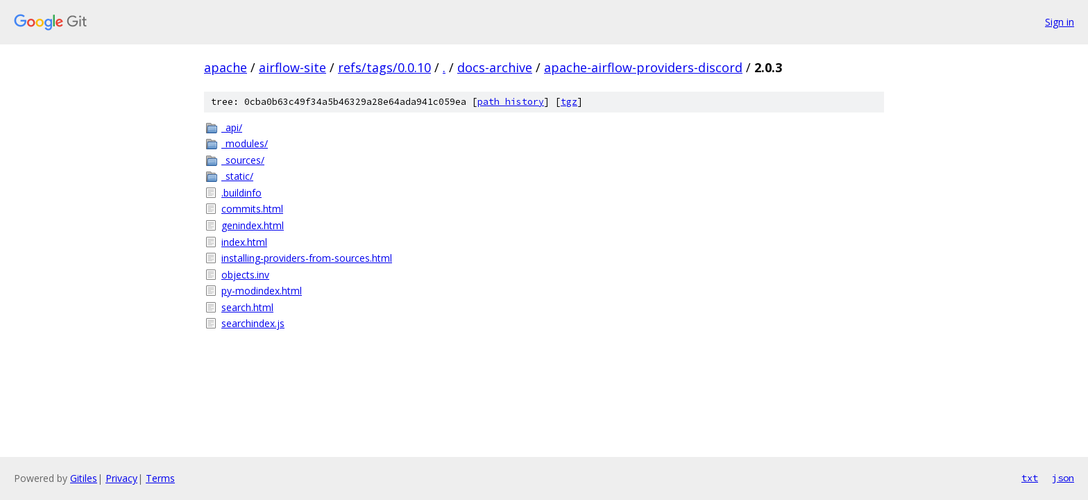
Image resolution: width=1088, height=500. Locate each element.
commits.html (252, 208)
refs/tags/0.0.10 (384, 67)
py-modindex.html (261, 290)
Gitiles (83, 478)
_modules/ (244, 143)
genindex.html (252, 225)
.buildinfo (241, 192)
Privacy (121, 478)
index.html (244, 242)
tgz (569, 102)
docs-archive (494, 67)
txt (1029, 478)
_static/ (237, 176)
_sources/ (242, 160)
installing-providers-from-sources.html (306, 258)
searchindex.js (252, 323)
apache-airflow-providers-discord (643, 67)
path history (510, 102)
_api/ (231, 127)
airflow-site (292, 67)
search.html (247, 307)
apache (225, 67)
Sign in (1059, 21)
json (1063, 478)
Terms (160, 478)
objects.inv (245, 274)
